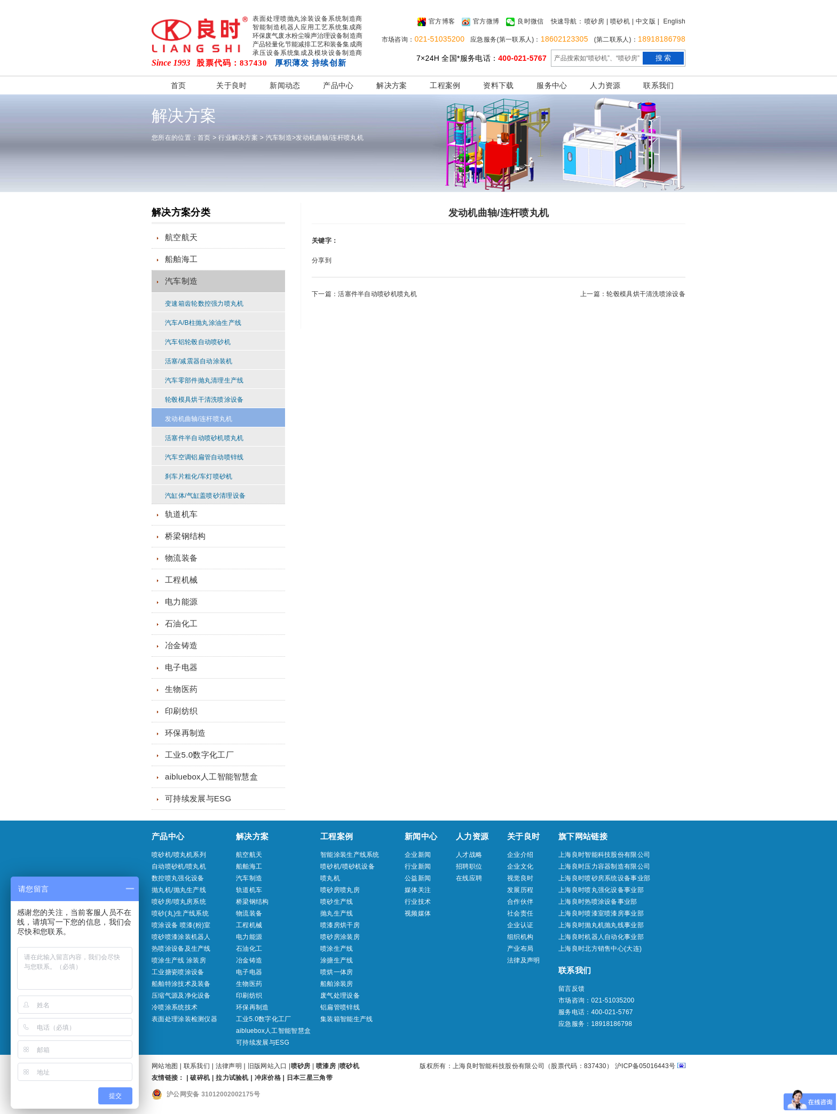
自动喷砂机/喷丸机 (179, 866)
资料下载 (498, 85)
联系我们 (658, 85)
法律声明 (229, 1066)
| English (671, 21)
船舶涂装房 (336, 984)
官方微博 (480, 22)
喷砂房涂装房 (340, 937)
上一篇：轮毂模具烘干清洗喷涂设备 (632, 294)
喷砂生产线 (336, 901)
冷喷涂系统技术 (175, 1007)
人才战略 (469, 854)
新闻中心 (421, 836)
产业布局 (520, 948)
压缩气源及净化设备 (181, 995)
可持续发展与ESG (198, 798)
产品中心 (338, 85)
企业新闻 (418, 854)
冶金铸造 (181, 645)
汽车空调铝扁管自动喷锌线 (204, 457)
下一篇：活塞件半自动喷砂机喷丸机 (364, 294)
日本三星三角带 (310, 1077)
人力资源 (605, 85)
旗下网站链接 (582, 836)
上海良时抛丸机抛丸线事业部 (601, 925)
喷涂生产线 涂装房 (179, 960)
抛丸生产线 (336, 913)
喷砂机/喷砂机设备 (347, 866)
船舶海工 (181, 259)
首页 (178, 85)
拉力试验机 (232, 1077)
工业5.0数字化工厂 (199, 754)
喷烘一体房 (336, 972)
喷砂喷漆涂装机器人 (181, 937)
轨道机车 (181, 514)
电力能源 (181, 601)
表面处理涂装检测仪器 (184, 1019)
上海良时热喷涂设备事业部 (597, 901)
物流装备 (181, 557)
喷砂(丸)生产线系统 (180, 913)
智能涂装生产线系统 (350, 854)
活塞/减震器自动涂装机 (199, 361)
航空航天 (181, 237)
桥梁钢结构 (185, 535)
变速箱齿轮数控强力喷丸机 (204, 303)
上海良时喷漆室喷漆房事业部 (601, 913)
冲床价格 (268, 1077)
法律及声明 (523, 960)
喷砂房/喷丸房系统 (179, 901)
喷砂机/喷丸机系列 (179, 854)
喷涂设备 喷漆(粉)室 (181, 925)
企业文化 (520, 866)
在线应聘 (469, 878)
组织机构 (520, 937)
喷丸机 (330, 878)
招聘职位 (469, 866)
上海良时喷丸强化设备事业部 (601, 890)
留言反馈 (571, 988)
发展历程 (520, 890)
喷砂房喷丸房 (340, 890)
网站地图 (165, 1066)
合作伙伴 (520, 901)
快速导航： (567, 21)
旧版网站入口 (268, 1066)
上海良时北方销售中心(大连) (600, 948)
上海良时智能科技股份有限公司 (604, 854)
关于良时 (231, 85)
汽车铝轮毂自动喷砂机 (198, 342)
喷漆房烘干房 (340, 925)
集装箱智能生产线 (346, 1019)
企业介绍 (520, 854)
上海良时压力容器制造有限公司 (604, 866)
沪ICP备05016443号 (645, 1066)
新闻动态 (285, 85)
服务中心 (551, 85)
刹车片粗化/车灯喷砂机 (199, 476)
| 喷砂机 (618, 21)
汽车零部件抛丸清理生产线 (204, 380)
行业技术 (418, 901)
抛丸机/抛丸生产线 (179, 890)
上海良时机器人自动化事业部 (601, 937)
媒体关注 (418, 890)
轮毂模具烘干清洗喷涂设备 (204, 399)
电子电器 (181, 667)
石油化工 (181, 623)
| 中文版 (644, 21)
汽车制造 (279, 137)
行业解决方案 (238, 137)
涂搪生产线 (336, 960)
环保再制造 (185, 732)
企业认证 (520, 925)
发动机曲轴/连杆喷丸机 (330, 137)
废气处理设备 (340, 995)
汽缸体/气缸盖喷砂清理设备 (205, 495)
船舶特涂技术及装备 (181, 984)
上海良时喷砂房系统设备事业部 (604, 878)
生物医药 (181, 689)
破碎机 (200, 1077)
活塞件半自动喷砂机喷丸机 (204, 438)
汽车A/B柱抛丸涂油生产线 (203, 323)
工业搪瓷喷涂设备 (178, 972)
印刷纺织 (181, 710)
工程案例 (445, 85)
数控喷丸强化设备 (178, 878)
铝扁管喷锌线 (340, 1007)
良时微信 (524, 22)
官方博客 (436, 22)
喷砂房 (594, 21)
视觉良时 (520, 878)
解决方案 (391, 85)
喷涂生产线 (336, 948)
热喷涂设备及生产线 (181, 948)
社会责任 (520, 913)
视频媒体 (418, 913)
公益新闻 (418, 878)
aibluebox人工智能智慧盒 (211, 776)
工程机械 (181, 579)
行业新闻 (418, 866)
